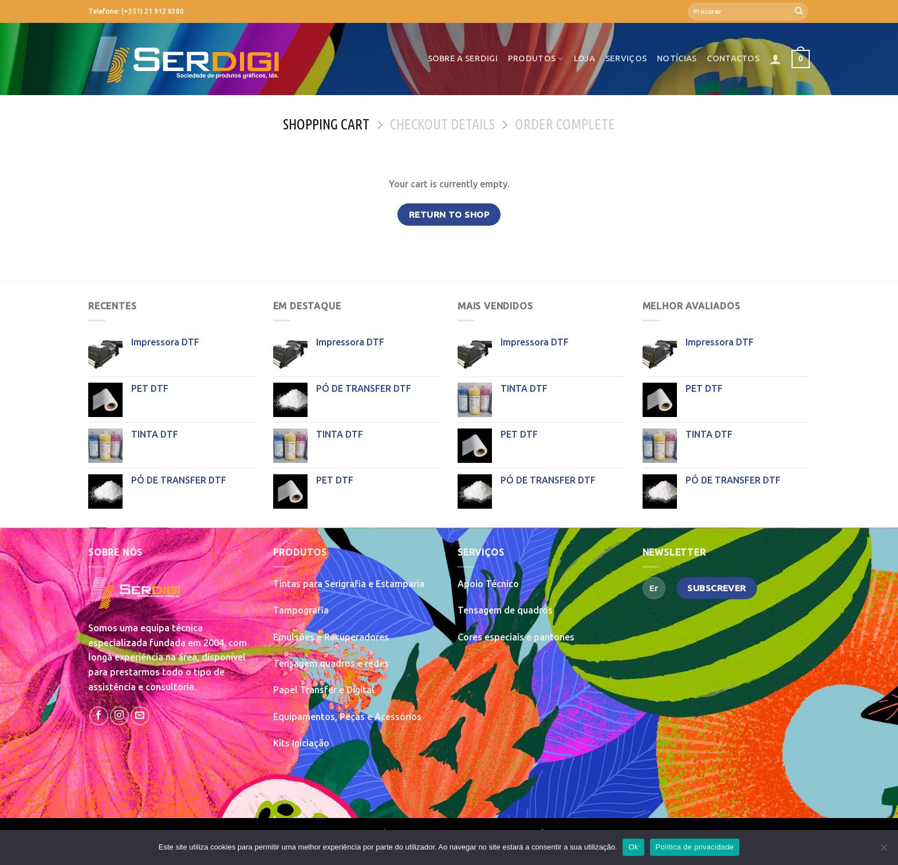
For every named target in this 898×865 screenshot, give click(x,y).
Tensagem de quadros (505, 610)
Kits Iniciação (301, 743)
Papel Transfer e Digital (324, 690)
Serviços (626, 58)
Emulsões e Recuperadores (331, 637)
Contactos (733, 58)
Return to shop (449, 214)
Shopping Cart (326, 124)
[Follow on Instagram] (119, 715)
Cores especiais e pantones (516, 637)
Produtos (536, 58)
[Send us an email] (140, 715)
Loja (584, 58)
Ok (633, 847)
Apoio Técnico (488, 584)
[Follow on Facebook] (98, 715)
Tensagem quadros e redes (331, 663)
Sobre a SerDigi (463, 58)
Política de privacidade (695, 847)
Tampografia (301, 610)
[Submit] (799, 11)
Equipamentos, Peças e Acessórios (347, 716)
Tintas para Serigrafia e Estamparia (348, 584)
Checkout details (442, 124)
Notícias (676, 58)
